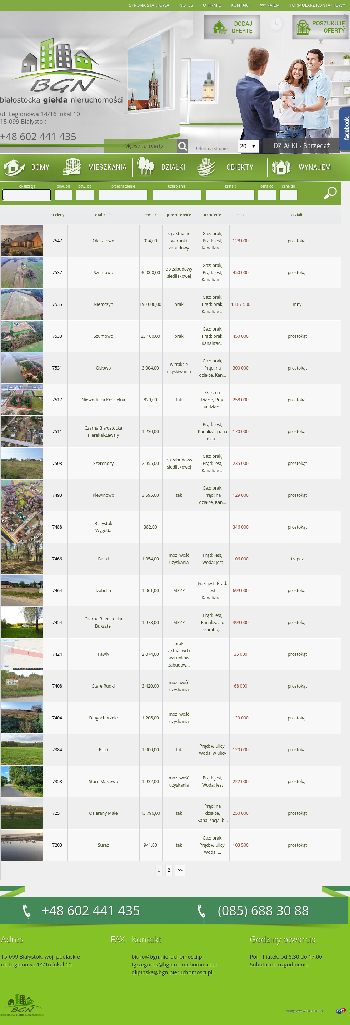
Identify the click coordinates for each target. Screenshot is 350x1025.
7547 (57, 241)
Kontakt (240, 5)
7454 (57, 622)
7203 (57, 845)
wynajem (270, 5)
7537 (57, 272)
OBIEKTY (239, 167)
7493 (57, 495)
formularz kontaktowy (317, 5)
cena (241, 215)
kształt (296, 215)
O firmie (212, 5)
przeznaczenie (179, 215)
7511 (57, 432)
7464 (57, 591)
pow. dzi (151, 215)
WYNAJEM (315, 167)
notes (186, 5)
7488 (57, 527)
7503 (57, 463)
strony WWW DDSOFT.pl (305, 1011)
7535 (57, 304)
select (254, 146)
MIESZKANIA (107, 167)
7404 (57, 718)
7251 (57, 813)
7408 (57, 686)
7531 (57, 368)
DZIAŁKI (173, 167)
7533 (57, 336)
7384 (57, 750)
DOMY (40, 167)
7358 (57, 781)
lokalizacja (103, 215)
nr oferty (57, 215)
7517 (57, 400)
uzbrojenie (212, 215)
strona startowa (149, 5)
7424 (57, 654)
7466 (57, 559)
